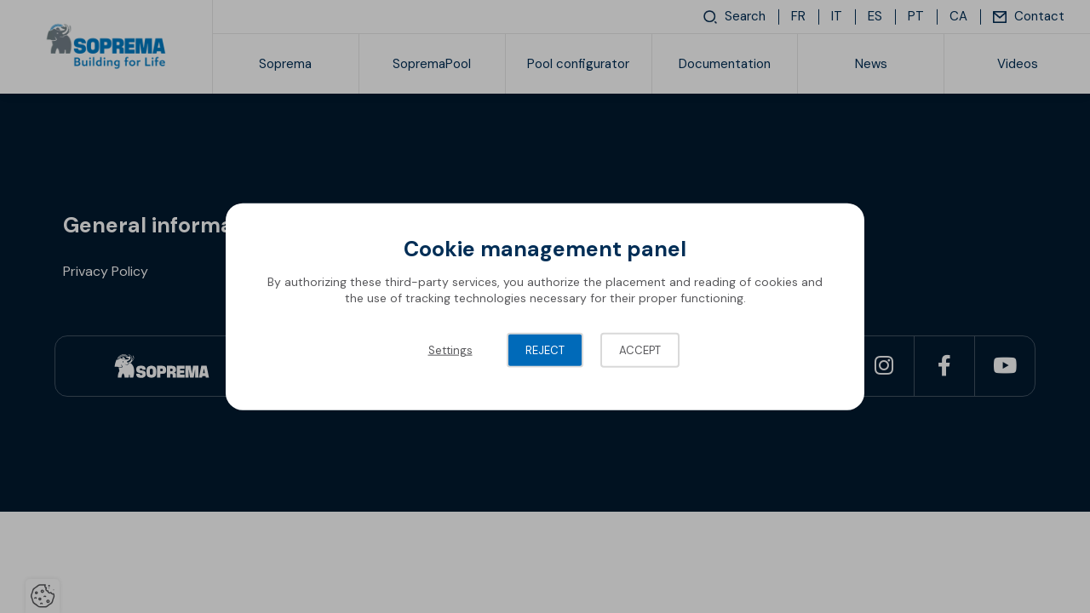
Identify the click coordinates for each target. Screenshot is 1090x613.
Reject (545, 349)
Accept (640, 349)
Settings (450, 349)
